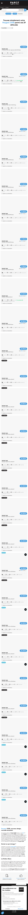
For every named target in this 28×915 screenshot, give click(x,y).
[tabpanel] (7, 877)
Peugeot (3, 828)
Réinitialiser (20, 13)
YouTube (14, 912)
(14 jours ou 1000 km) (21, 879)
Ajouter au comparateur (6, 56)
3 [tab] (15, 882)
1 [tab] (12, 882)
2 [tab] (14, 882)
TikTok (14, 911)
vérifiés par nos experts (7, 879)
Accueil (2, 7)
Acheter (7, 7)
